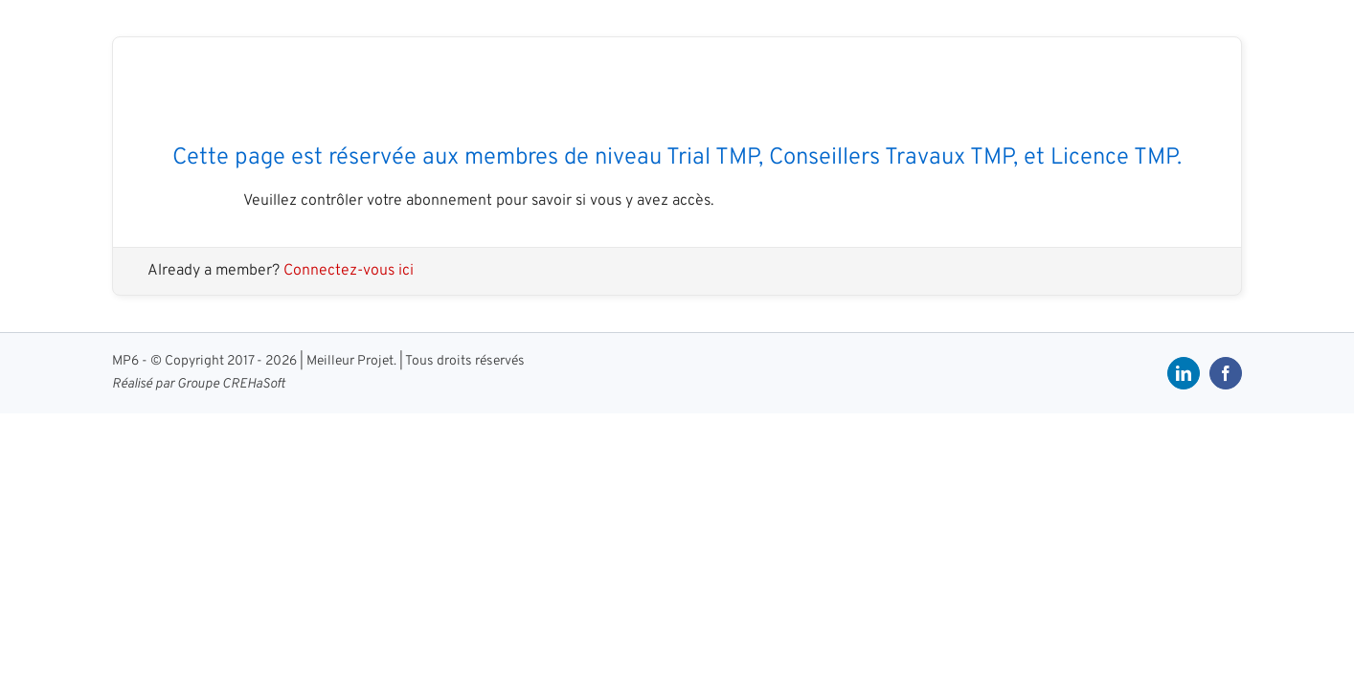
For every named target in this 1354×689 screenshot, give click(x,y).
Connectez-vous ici (348, 270)
